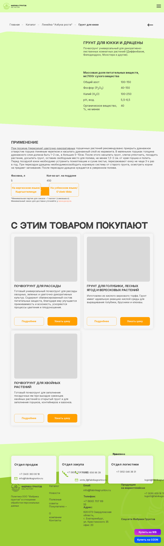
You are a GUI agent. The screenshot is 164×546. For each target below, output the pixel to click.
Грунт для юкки (89, 24)
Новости (54, 493)
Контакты (55, 520)
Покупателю (57, 506)
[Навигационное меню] (159, 6)
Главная (15, 24)
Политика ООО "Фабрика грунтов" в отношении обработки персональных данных (25, 501)
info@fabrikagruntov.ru (97, 490)
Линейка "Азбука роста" (57, 24)
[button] (62, 321)
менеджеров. (65, 201)
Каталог (31, 24)
